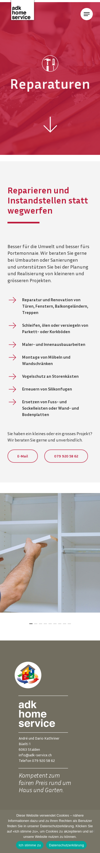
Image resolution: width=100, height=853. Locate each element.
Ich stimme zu (30, 845)
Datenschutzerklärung (66, 845)
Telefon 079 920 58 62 (37, 760)
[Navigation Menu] (87, 14)
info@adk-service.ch (35, 755)
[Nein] (93, 831)
